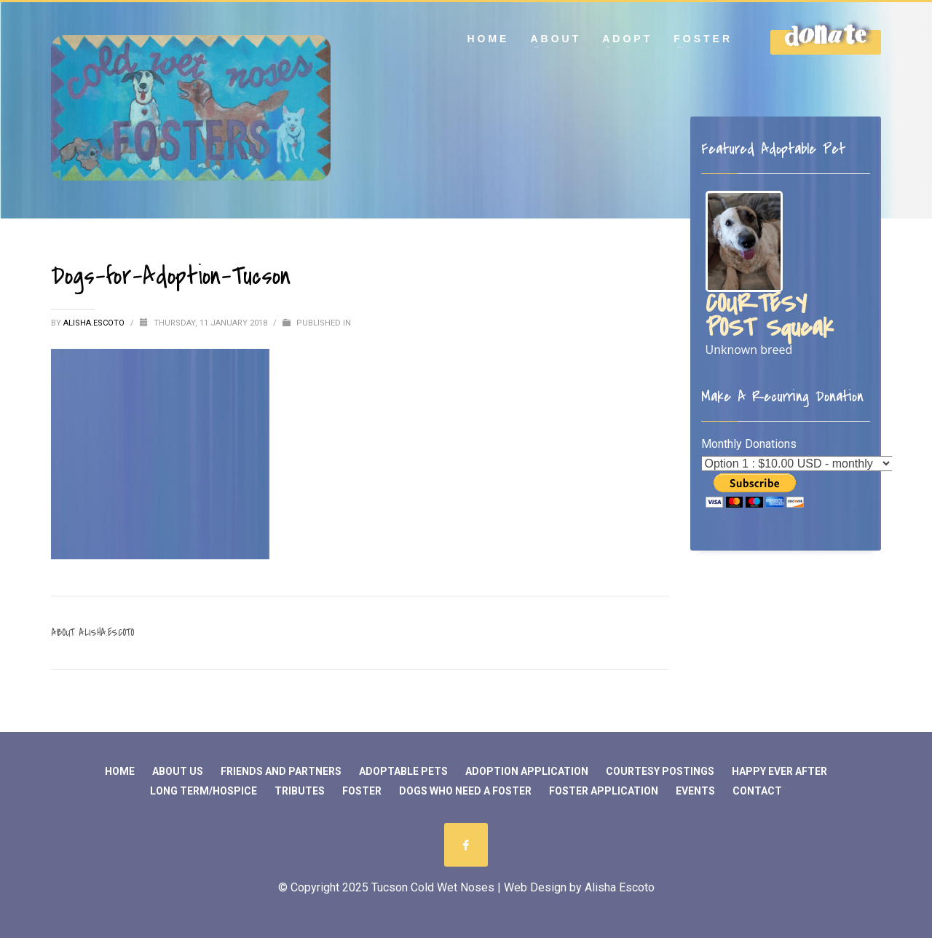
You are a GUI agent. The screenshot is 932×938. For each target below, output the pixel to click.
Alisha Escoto (620, 887)
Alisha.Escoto (95, 323)
